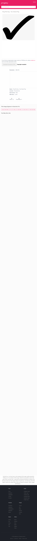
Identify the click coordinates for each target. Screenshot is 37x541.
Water (15, 524)
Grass (9, 523)
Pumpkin (10, 498)
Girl (19, 507)
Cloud (9, 519)
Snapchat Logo (26, 498)
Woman (20, 510)
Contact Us (16, 538)
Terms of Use (24, 538)
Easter (9, 512)
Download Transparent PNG (9, 64)
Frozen (20, 505)
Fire (9, 521)
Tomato (9, 496)
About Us (11, 538)
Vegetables (10, 494)
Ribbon (15, 526)
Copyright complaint (21, 64)
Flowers (15, 521)
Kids (20, 513)
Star (9, 524)
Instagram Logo (27, 491)
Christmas (10, 505)
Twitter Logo (26, 493)
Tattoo (15, 528)
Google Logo (26, 499)
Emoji (15, 519)
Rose (15, 523)
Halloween (10, 507)
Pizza (9, 491)
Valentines (10, 510)
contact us (33, 60)
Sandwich (10, 493)
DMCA (20, 538)
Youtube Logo (26, 494)
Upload (34, 2)
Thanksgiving (10, 508)
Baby (20, 508)
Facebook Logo (27, 496)
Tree (9, 526)
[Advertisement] (18, 49)
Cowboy (20, 512)
